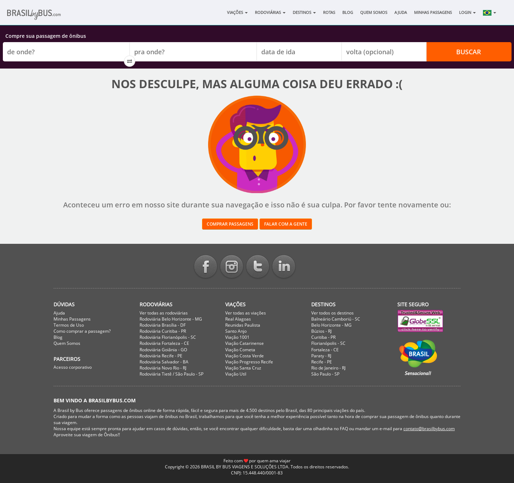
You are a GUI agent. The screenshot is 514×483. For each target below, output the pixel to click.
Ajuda (400, 12)
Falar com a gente (285, 224)
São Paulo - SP (325, 374)
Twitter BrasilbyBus (257, 267)
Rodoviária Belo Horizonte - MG (171, 319)
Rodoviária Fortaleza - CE (164, 343)
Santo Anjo (236, 331)
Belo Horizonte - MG (331, 325)
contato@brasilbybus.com (429, 429)
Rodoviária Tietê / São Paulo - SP (171, 374)
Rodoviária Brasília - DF (163, 325)
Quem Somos (373, 12)
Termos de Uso (69, 325)
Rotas (329, 12)
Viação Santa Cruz (243, 368)
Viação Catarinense (244, 343)
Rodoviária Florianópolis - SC (168, 337)
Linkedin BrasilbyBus (283, 267)
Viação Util (235, 374)
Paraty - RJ (321, 356)
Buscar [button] (468, 51)
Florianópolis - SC (328, 343)
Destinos (304, 12)
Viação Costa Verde (244, 356)
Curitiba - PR (323, 337)
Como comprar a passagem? (82, 331)
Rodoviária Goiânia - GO (163, 350)
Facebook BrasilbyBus (205, 267)
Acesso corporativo (73, 367)
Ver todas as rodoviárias (164, 313)
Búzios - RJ (321, 331)
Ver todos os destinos (332, 313)
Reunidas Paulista (242, 325)
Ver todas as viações (245, 313)
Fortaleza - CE (325, 350)
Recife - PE (321, 362)
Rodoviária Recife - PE (161, 356)
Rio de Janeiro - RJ (328, 368)
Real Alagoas (238, 319)
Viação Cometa (240, 350)
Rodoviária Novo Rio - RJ (163, 368)
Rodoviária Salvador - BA (164, 362)
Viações (237, 12)
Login (467, 12)
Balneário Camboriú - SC (335, 319)
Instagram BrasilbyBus (231, 267)
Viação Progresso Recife (249, 362)
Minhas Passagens (433, 12)
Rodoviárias (270, 12)
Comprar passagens (230, 224)
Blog (347, 12)
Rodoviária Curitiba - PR (163, 331)
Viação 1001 (237, 337)
